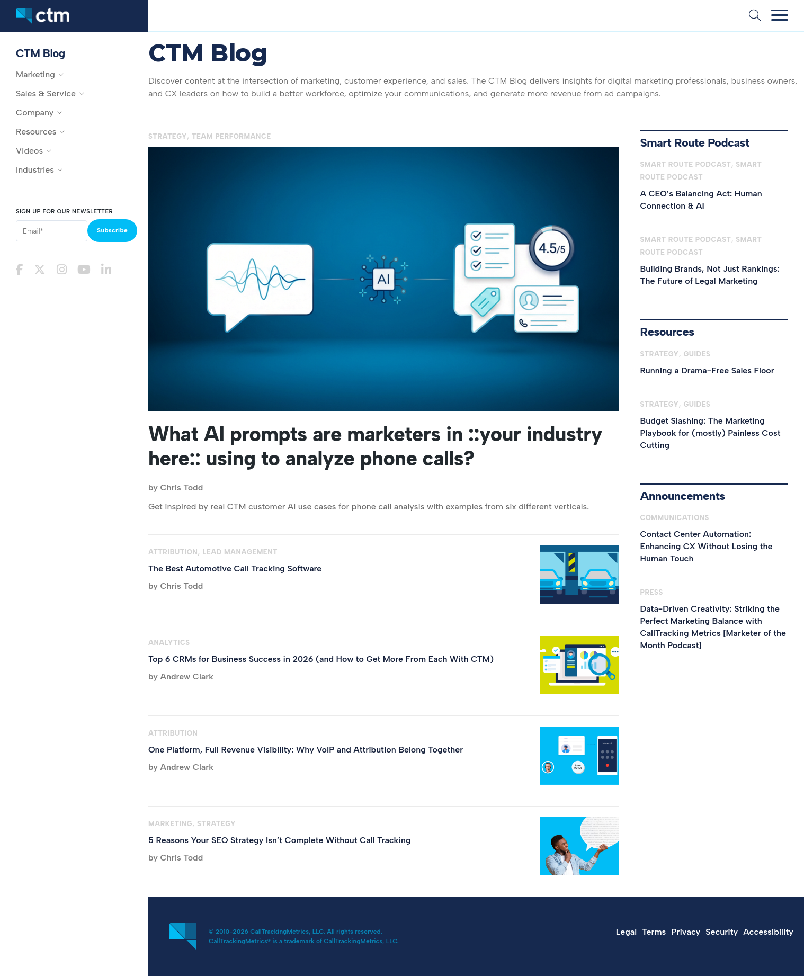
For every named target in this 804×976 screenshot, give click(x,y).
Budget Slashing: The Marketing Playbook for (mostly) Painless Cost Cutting (710, 433)
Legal (626, 932)
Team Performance (231, 136)
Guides (696, 354)
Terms (654, 932)
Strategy (167, 136)
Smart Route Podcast (685, 164)
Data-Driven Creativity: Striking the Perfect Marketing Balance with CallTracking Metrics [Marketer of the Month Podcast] (713, 627)
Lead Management (240, 552)
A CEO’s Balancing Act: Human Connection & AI (701, 200)
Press (651, 592)
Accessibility (768, 932)
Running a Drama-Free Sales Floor (707, 370)
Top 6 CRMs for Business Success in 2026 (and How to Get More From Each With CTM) (321, 659)
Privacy (685, 932)
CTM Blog (40, 53)
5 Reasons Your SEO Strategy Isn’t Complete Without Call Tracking (279, 840)
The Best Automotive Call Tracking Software (234, 568)
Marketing (170, 824)
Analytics (169, 643)
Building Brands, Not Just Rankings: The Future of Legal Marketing (710, 275)
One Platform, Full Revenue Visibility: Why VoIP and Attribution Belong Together (305, 750)
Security (721, 932)
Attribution (173, 552)
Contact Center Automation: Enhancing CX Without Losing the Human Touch (706, 546)
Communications (674, 518)
